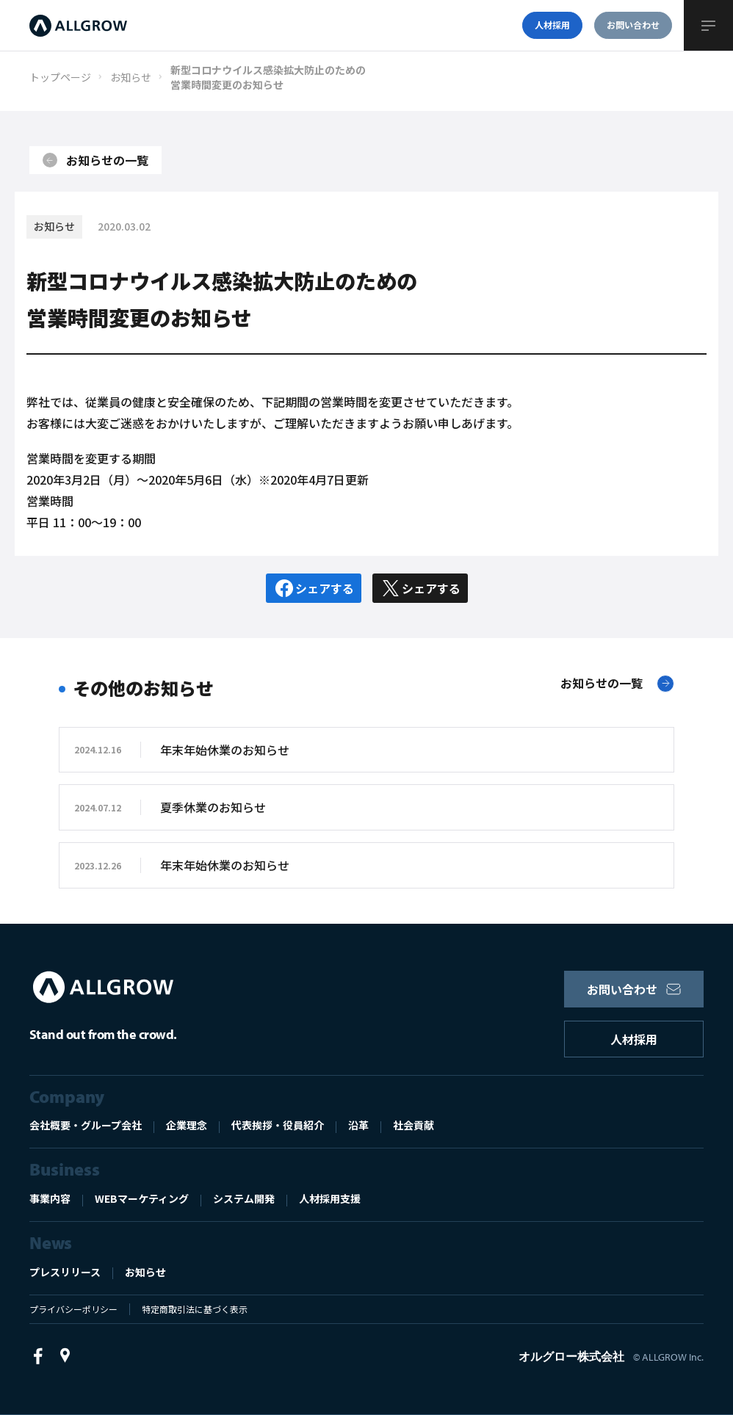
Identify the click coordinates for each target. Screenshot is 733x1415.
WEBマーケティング (142, 1198)
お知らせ (145, 1271)
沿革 (358, 1125)
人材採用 (633, 1039)
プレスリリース (65, 1271)
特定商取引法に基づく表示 (195, 1309)
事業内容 (50, 1198)
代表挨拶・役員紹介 (277, 1125)
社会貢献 (413, 1125)
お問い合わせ (634, 989)
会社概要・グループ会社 (85, 1125)
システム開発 (244, 1198)
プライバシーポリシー (73, 1309)
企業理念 (186, 1125)
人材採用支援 (330, 1198)
